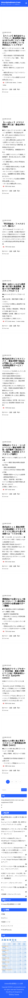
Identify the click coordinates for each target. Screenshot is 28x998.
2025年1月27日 (6, 281)
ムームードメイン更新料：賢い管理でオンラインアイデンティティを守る (13, 823)
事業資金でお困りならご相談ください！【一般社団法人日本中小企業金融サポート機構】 (13, 602)
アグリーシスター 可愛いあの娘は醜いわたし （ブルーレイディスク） (14, 868)
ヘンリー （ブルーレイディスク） (12, 883)
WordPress (9, 992)
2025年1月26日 (6, 442)
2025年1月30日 (6, 220)
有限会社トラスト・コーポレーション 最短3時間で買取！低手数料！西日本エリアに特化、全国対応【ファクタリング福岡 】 (13, 449)
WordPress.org (6, 930)
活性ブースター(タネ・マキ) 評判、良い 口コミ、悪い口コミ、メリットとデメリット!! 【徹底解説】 (14, 876)
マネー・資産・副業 (9, 89)
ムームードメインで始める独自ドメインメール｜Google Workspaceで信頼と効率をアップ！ (13, 859)
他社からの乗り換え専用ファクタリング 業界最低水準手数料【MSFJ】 (14, 742)
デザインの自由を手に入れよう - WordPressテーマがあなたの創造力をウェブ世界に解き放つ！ (13, 840)
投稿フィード (6, 922)
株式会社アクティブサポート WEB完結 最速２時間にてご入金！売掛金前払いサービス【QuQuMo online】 (13, 673)
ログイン (5, 918)
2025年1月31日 (6, 32)
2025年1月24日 (6, 595)
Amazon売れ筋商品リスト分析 (11, 904)
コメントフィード (7, 926)
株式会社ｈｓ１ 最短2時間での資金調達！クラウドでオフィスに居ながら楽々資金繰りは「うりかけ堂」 (13, 530)
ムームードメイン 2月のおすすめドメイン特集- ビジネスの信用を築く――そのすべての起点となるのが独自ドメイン (13, 850)
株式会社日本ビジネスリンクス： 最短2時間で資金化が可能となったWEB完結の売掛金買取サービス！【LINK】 (13, 363)
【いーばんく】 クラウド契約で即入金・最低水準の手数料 (13, 124)
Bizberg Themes (14, 994)
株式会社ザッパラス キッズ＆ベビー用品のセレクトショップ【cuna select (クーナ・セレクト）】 (14, 831)
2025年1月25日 (6, 523)
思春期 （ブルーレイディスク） (11, 894)
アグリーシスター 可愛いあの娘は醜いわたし (14, 888)
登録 (3, 914)
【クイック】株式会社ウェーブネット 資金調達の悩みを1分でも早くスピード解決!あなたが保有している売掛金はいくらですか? (14, 40)
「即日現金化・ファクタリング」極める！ (13, 224)
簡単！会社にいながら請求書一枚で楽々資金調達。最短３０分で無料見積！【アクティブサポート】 (13, 287)
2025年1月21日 (6, 737)
